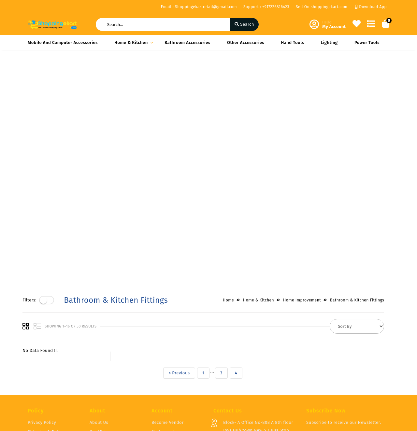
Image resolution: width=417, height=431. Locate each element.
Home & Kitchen (132, 42)
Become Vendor (167, 338)
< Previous (184, 144)
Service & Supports (47, 374)
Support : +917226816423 (266, 7)
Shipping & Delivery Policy (48, 351)
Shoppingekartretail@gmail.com (256, 390)
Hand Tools (292, 42)
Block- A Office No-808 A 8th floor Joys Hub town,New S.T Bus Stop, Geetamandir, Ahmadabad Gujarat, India (258, 350)
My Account (163, 347)
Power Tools (367, 42)
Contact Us (101, 376)
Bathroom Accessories (187, 42)
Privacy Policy (42, 338)
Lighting (329, 42)
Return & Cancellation (50, 365)
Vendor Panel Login (109, 366)
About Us (99, 338)
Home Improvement (307, 72)
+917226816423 (237, 376)
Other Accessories (245, 42)
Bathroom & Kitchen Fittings (362, 72)
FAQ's (95, 357)
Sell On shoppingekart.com (321, 7)
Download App (371, 7)
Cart (155, 366)
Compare (160, 357)
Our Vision (100, 347)
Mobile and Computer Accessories (63, 42)
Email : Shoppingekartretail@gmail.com (199, 7)
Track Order (163, 376)
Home (233, 72)
